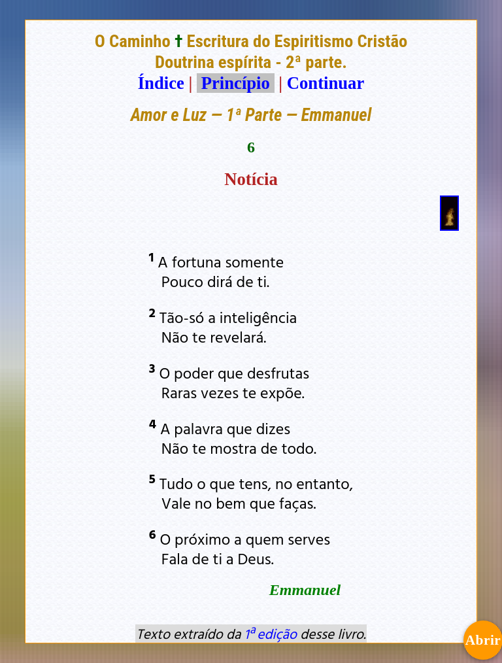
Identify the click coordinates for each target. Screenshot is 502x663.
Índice (161, 83)
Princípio (235, 83)
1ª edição (270, 633)
